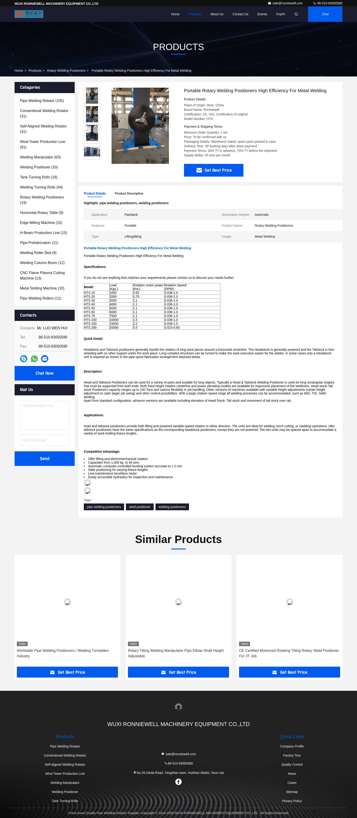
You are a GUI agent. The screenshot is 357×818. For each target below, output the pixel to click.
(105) (42, 101)
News (292, 773)
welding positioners (172, 507)
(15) (43, 233)
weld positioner (139, 507)
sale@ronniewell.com (285, 3)
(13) (42, 275)
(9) (41, 213)
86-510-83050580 (327, 3)
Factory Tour (292, 755)
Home (175, 14)
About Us (217, 14)
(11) (39, 243)
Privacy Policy (292, 801)
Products (195, 14)
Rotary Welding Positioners (66, 70)
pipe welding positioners (104, 507)
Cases (292, 783)
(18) (39, 177)
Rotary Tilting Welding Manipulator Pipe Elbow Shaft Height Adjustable (176, 653)
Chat (325, 14)
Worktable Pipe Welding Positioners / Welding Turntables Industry (63, 653)
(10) (41, 223)
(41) (43, 129)
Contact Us (240, 14)
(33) (39, 167)
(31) (44, 113)
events (262, 14)
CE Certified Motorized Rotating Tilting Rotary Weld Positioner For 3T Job (289, 653)
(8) (38, 253)
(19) (42, 200)
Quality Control (292, 764)
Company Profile (292, 746)
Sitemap (292, 792)
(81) (42, 144)
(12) (42, 263)
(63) (40, 157)
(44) (41, 187)
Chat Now (45, 373)
